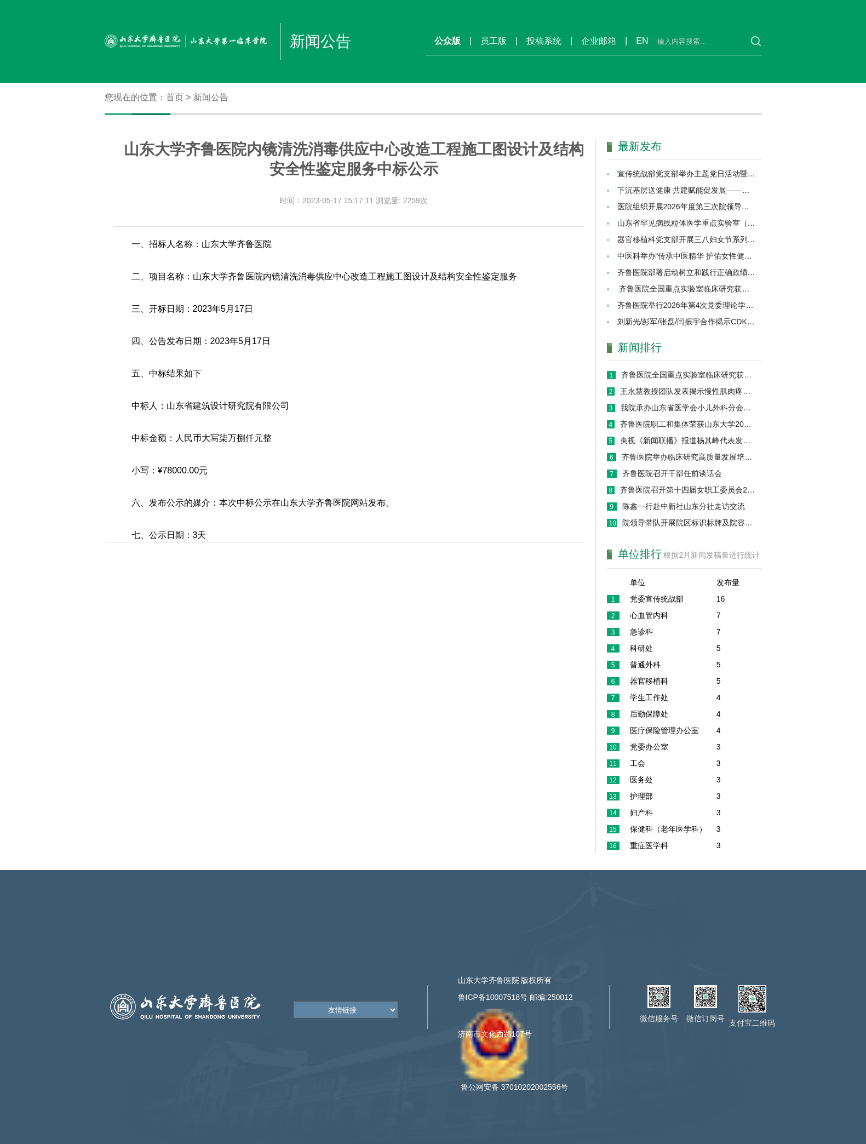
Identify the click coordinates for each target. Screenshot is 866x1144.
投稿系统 (543, 40)
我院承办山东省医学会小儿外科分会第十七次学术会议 (688, 407)
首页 (174, 97)
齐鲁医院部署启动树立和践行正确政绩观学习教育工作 (709, 272)
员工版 (493, 40)
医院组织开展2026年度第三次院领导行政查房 (694, 206)
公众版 (447, 40)
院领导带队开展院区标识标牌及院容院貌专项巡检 (689, 522)
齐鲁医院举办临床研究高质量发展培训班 (688, 457)
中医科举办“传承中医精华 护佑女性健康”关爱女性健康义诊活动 (724, 255)
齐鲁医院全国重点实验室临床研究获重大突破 (695, 288)
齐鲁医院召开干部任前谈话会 (672, 473)
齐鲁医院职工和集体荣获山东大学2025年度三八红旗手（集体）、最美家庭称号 (687, 424)
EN (642, 40)
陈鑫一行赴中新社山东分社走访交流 (683, 506)
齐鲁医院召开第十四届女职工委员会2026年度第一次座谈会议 (687, 489)
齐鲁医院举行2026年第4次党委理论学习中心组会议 (704, 305)
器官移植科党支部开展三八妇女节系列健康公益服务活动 (713, 239)
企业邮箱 (598, 40)
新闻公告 (210, 97)
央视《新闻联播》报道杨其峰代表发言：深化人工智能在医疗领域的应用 (687, 440)
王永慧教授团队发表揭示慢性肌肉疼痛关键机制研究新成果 (687, 391)
